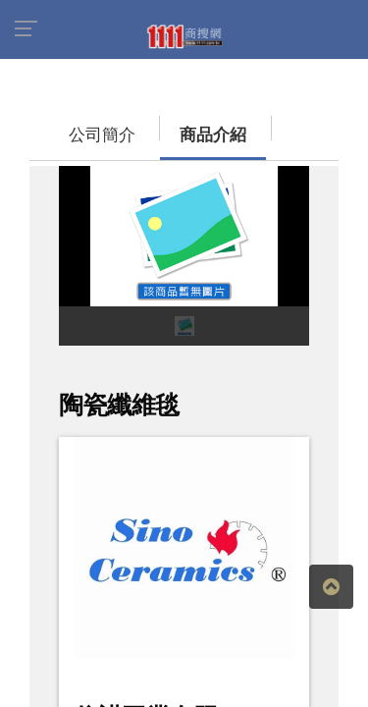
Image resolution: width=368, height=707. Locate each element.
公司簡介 (63, 125)
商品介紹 (152, 125)
